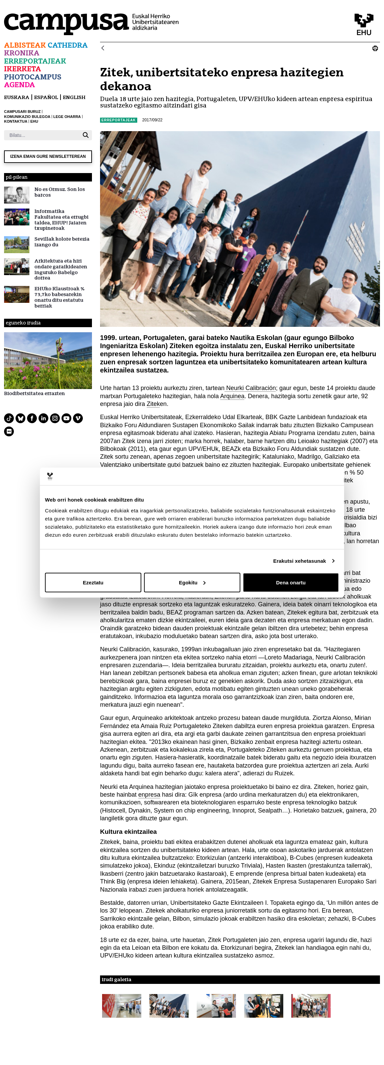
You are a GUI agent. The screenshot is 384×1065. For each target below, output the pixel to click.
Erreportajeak (35, 61)
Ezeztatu (93, 582)
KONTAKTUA (15, 121)
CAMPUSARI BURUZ (22, 112)
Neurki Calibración (250, 388)
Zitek (153, 404)
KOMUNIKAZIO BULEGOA (27, 117)
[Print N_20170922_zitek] (375, 48)
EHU (34, 121)
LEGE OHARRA (67, 117)
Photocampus (33, 77)
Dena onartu (291, 582)
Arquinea (232, 396)
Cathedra (68, 45)
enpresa (149, 794)
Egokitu (192, 582)
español (46, 97)
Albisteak (25, 45)
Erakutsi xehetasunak (299, 561)
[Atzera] (102, 48)
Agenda (19, 84)
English (74, 97)
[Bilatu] (41, 135)
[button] (121, 1006)
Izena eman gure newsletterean (48, 156)
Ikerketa (22, 69)
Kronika (22, 53)
